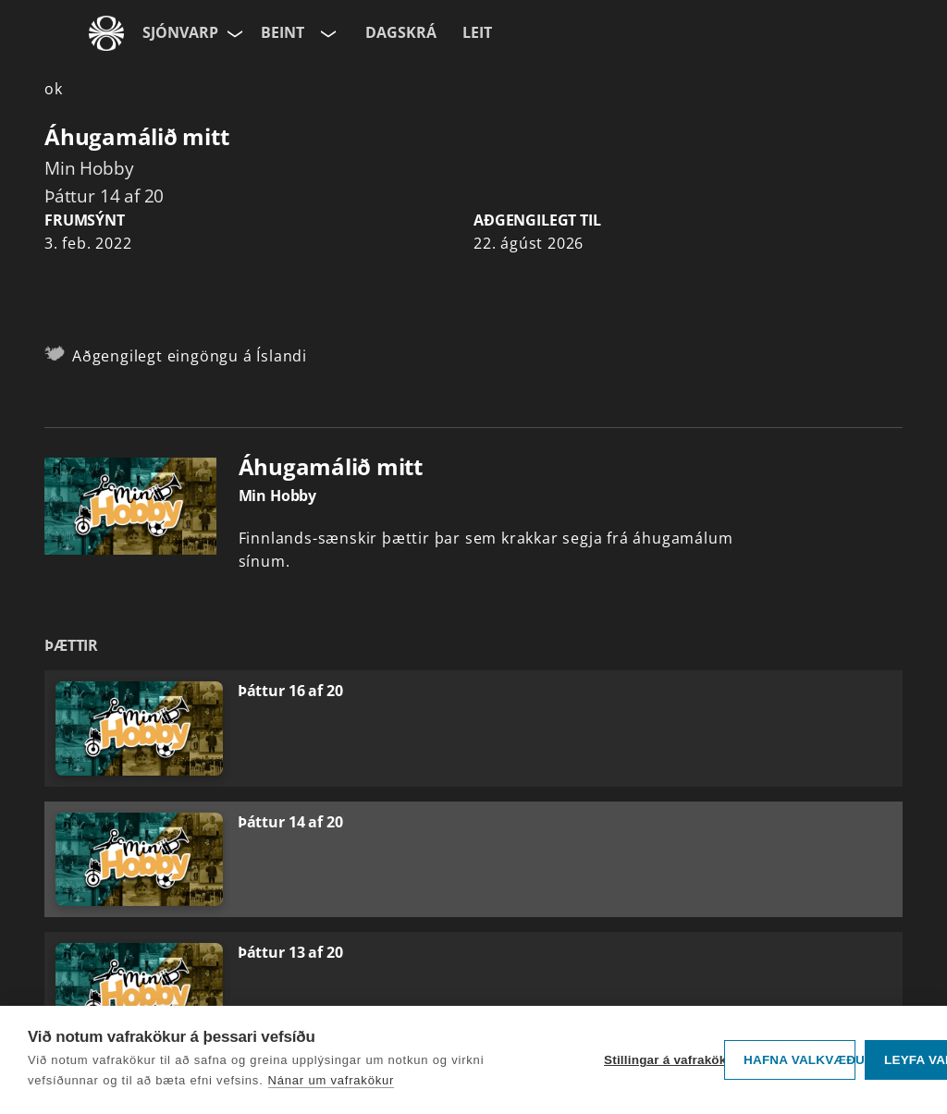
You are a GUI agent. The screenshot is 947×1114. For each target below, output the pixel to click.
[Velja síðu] (233, 33)
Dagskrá (401, 32)
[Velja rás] (326, 33)
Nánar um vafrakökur (331, 1080)
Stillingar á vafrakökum (659, 1060)
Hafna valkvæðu (799, 1060)
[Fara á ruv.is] (106, 33)
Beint (282, 32)
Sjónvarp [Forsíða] (180, 32)
